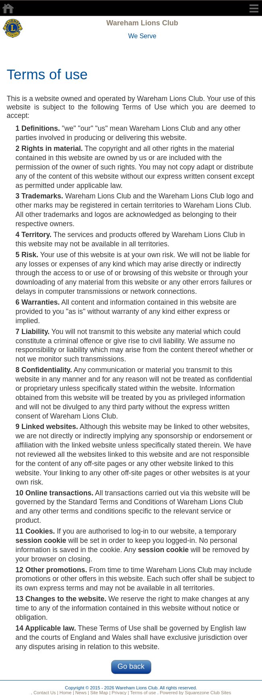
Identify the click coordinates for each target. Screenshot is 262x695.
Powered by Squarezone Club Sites (195, 692)
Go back (131, 666)
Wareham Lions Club (142, 23)
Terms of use (142, 692)
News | (81, 692)
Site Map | (99, 692)
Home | (66, 692)
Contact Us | (45, 692)
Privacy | (119, 692)
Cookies (39, 531)
